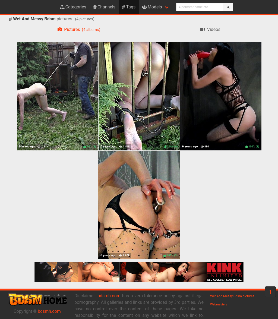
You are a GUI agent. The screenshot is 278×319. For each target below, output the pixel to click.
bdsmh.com (49, 311)
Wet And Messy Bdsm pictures (232, 296)
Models (152, 7)
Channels (104, 7)
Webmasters (218, 304)
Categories (73, 7)
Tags (128, 7)
